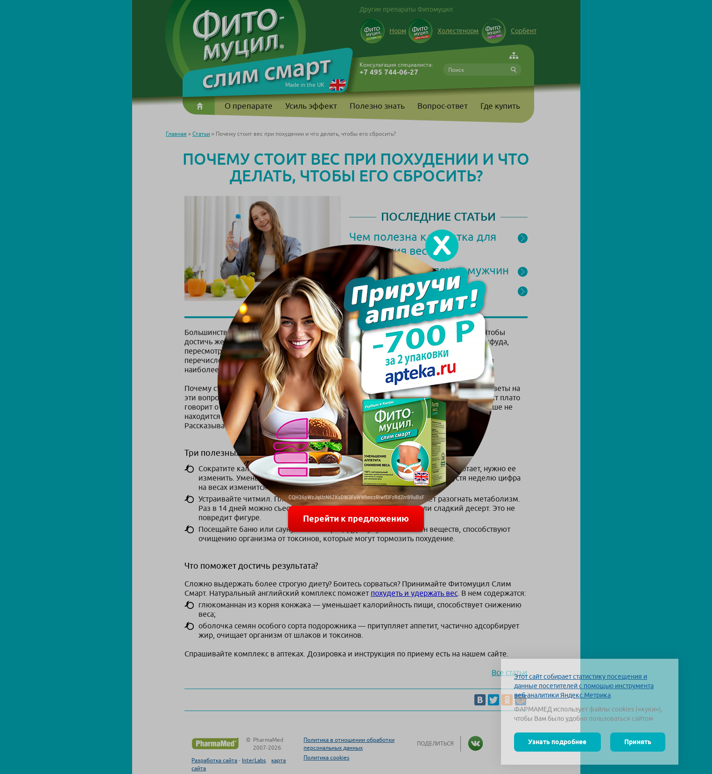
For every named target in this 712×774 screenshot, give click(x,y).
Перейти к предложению (356, 518)
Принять (637, 742)
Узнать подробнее (557, 742)
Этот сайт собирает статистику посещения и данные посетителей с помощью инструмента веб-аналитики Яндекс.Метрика (584, 686)
